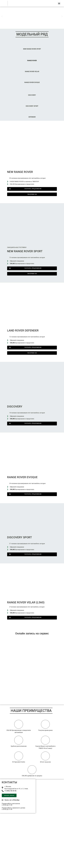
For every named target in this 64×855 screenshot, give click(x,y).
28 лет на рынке (45, 762)
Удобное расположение (19, 746)
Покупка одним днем (45, 730)
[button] (59, 3)
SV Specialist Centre (18, 762)
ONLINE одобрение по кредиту (32, 776)
